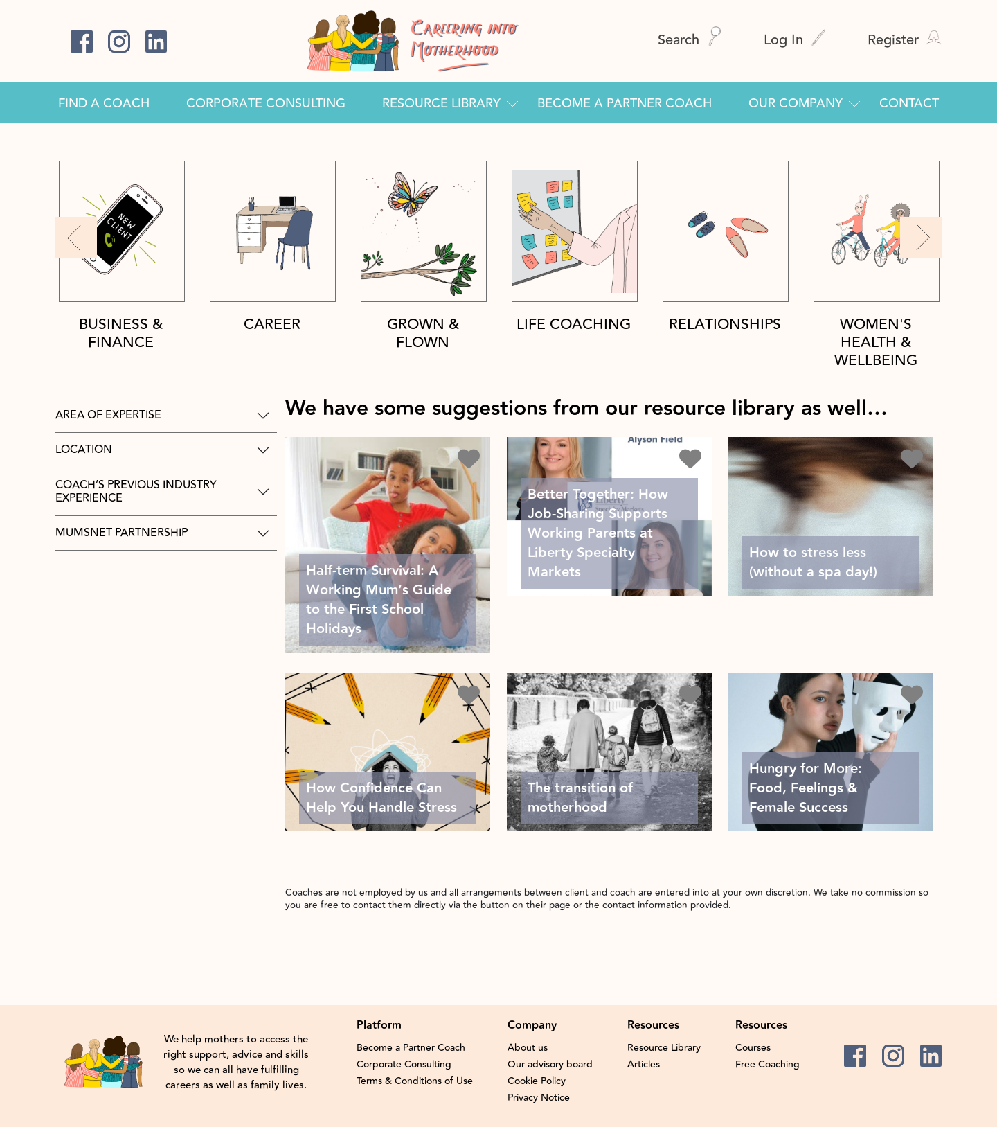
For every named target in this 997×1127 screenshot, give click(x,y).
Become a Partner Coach (624, 103)
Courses (753, 1048)
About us (528, 1048)
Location (83, 449)
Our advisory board (550, 1064)
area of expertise (108, 415)
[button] (76, 237)
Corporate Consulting (265, 103)
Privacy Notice (539, 1098)
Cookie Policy (537, 1081)
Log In (795, 40)
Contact (909, 103)
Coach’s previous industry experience (136, 491)
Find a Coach (104, 103)
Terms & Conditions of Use (415, 1081)
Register (905, 40)
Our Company (795, 103)
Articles (643, 1064)
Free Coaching (767, 1064)
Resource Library (441, 103)
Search (690, 40)
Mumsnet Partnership (121, 532)
